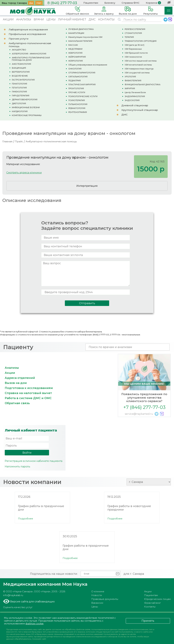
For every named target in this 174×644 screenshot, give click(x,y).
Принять (148, 620)
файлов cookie (35, 623)
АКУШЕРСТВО (19, 50)
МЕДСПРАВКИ (75, 49)
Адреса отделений (20, 378)
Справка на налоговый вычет (28, 393)
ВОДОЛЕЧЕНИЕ (20, 76)
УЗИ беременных (133, 49)
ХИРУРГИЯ (130, 88)
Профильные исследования (27, 34)
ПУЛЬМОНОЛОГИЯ (77, 104)
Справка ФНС (131, 2)
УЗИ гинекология (133, 57)
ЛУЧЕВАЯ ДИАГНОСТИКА (81, 29)
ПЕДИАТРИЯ (74, 80)
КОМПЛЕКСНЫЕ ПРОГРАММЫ (26, 115)
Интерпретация (87, 185)
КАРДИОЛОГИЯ (20, 111)
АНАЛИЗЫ (23, 19)
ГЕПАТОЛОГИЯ (19, 87)
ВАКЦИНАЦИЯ (19, 68)
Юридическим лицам (157, 599)
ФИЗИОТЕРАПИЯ (133, 80)
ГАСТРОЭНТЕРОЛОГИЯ (23, 80)
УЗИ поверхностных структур (139, 69)
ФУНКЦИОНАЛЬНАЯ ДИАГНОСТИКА (142, 84)
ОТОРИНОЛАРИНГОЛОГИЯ (81, 72)
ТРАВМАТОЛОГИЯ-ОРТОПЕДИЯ (140, 41)
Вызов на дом (16, 383)
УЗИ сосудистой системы (137, 72)
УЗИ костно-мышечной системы (141, 61)
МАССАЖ (73, 45)
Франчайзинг (152, 602)
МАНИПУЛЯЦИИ (76, 33)
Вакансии (97, 602)
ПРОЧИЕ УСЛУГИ (76, 92)
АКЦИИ (8, 19)
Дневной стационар (134, 105)
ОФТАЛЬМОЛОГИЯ (77, 76)
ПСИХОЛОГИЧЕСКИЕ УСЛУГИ (82, 96)
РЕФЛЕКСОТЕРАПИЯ (135, 29)
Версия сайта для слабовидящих (32, 601)
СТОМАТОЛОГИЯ (133, 33)
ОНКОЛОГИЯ (74, 69)
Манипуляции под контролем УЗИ (85, 37)
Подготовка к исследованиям (29, 388)
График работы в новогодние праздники (129, 507)
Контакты (149, 606)
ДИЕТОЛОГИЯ (19, 103)
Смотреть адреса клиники (24, 172)
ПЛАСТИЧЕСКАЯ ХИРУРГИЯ (82, 84)
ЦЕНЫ (51, 19)
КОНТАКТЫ (106, 19)
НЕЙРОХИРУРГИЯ (77, 57)
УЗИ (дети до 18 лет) (134, 45)
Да (31, 2)
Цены (94, 606)
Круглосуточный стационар (139, 109)
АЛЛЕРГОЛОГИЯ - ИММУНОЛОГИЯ (29, 53)
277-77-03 (62, 3)
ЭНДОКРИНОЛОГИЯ (135, 96)
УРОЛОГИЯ (130, 76)
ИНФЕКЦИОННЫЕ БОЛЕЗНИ (26, 107)
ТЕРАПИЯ (129, 37)
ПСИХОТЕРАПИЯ (76, 100)
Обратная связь (17, 403)
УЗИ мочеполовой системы (138, 65)
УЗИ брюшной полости (136, 53)
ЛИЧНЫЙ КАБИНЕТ (72, 19)
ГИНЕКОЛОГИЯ (19, 91)
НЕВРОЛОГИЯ (75, 53)
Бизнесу (109, 2)
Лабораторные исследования (28, 29)
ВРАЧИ (39, 19)
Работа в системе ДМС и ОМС (28, 398)
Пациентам (90, 2)
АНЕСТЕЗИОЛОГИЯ (21, 64)
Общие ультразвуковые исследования (87, 65)
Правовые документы (104, 599)
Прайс (19, 141)
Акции (10, 373)
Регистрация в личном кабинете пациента (33, 460)
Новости (96, 595)
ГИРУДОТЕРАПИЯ (20, 95)
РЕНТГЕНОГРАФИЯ (77, 112)
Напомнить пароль (17, 466)
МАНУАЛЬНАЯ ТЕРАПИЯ (80, 41)
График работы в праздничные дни (41, 507)
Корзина (151, 2)
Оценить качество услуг (17, 607)
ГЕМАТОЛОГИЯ (19, 84)
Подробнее (25, 518)
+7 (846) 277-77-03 (144, 407)
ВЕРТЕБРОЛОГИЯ (21, 72)
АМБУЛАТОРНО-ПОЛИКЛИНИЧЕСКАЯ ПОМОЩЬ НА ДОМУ (31, 58)
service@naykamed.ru (139, 413)
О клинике (97, 591)
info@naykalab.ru (13, 595)
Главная (7, 141)
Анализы (12, 368)
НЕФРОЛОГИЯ (75, 61)
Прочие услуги (18, 38)
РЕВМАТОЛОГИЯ (76, 108)
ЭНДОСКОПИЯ (132, 100)
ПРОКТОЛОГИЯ (76, 88)
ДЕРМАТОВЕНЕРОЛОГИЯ (24, 99)
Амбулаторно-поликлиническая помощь (51, 141)
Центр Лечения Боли (135, 92)
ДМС (92, 19)
